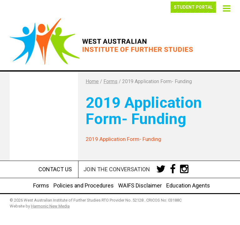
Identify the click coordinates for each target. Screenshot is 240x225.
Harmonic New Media (50, 206)
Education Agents (188, 185)
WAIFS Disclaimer (140, 185)
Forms (41, 185)
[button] (226, 8)
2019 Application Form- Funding (123, 139)
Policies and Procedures (83, 185)
